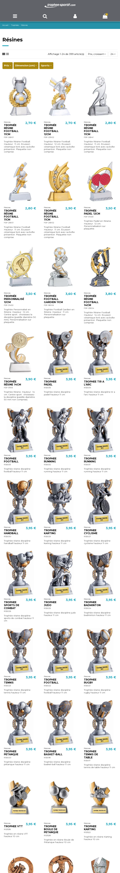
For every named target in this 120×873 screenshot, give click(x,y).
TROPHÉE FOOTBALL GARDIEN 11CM (53, 299)
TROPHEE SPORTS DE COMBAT (11, 605)
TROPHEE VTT (13, 826)
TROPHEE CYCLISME (90, 532)
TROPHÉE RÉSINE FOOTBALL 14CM (91, 301)
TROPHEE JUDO (50, 604)
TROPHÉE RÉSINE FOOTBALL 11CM (11, 130)
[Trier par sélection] (97, 54)
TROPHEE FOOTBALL (11, 460)
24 (113, 54)
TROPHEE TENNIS (10, 681)
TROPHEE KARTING (50, 532)
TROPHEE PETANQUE (11, 753)
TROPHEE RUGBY (90, 681)
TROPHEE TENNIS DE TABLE (91, 754)
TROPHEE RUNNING (50, 460)
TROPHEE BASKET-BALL (53, 753)
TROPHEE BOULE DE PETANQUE (51, 829)
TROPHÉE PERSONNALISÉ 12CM (14, 299)
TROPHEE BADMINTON (92, 604)
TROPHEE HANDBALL (11, 532)
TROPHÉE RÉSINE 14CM (12, 383)
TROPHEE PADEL (50, 383)
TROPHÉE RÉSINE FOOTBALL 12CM (51, 130)
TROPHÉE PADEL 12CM (92, 212)
